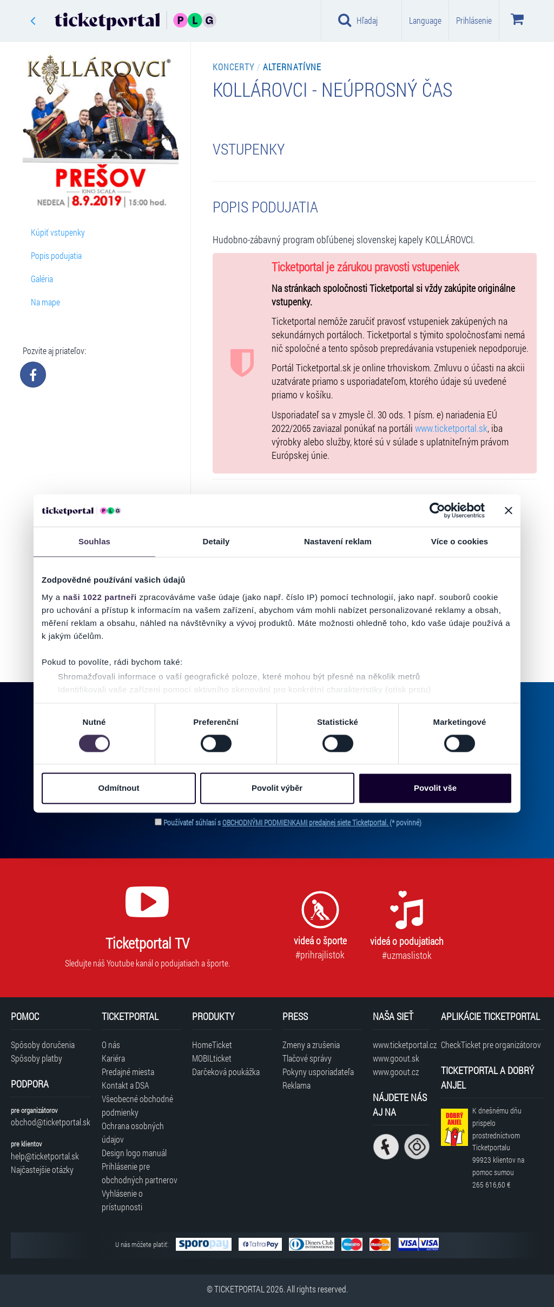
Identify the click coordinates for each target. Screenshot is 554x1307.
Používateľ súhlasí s (292, 822)
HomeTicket (212, 1044)
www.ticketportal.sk (451, 428)
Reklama (296, 1085)
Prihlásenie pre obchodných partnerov (139, 1173)
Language (425, 20)
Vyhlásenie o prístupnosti (122, 1200)
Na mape (45, 302)
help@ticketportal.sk (45, 1156)
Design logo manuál (134, 1152)
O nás (111, 1044)
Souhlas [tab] (94, 541)
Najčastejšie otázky (42, 1169)
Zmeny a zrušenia (311, 1044)
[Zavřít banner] (508, 510)
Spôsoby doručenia (43, 1044)
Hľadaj (358, 20)
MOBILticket (212, 1058)
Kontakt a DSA (125, 1085)
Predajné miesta (128, 1071)
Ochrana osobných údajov (133, 1132)
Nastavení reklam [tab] (338, 541)
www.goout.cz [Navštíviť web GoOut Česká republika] (396, 1071)
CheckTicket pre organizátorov (491, 1044)
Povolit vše (435, 788)
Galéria (42, 278)
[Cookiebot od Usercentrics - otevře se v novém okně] (437, 510)
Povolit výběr (277, 788)
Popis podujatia (56, 255)
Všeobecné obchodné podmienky (137, 1105)
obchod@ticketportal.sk (50, 1122)
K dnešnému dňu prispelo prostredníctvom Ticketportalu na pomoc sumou (498, 1147)
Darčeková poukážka (226, 1071)
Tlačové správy (307, 1058)
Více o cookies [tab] (460, 541)
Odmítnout (119, 788)
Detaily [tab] (216, 541)
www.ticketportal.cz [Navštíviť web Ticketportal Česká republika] (401, 1044)
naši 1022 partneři (100, 597)
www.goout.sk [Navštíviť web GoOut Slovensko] (396, 1058)
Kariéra (113, 1058)
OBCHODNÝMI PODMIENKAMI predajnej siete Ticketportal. (306, 822)
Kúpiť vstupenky (58, 232)
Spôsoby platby (36, 1058)
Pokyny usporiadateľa (318, 1071)
